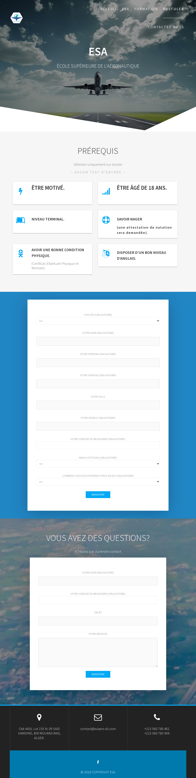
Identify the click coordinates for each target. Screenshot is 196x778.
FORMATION (146, 9)
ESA (125, 9)
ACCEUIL (108, 9)
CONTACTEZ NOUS (166, 27)
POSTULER (173, 9)
